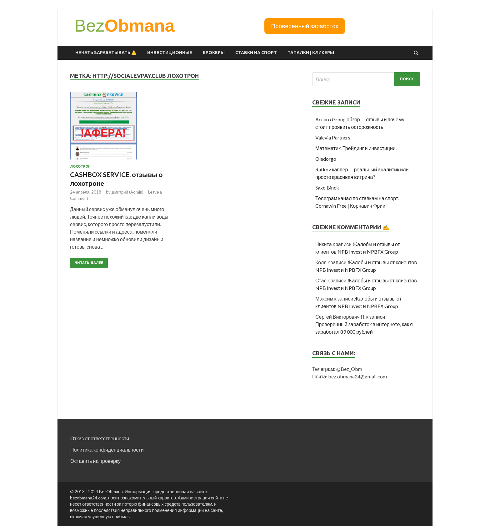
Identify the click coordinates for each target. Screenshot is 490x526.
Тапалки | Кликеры (311, 52)
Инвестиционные (169, 52)
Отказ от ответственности (99, 438)
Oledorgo (325, 159)
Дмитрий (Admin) (127, 192)
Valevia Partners (332, 137)
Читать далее (89, 263)
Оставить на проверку (95, 461)
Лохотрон (80, 166)
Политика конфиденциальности (107, 450)
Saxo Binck (327, 187)
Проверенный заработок (304, 25)
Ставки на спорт (256, 52)
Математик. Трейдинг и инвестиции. (356, 148)
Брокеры (214, 52)
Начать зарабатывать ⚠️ (106, 52)
